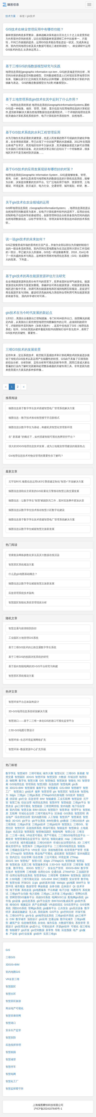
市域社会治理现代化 (64, 842)
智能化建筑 (57, 838)
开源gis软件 (62, 926)
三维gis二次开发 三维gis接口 (57, 893)
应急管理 (33, 798)
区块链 (58, 813)
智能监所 (62, 828)
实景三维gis (50, 933)
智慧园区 (20, 776)
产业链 (13, 933)
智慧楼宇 (76, 787)
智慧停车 (54, 802)
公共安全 (63, 908)
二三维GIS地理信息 (65, 846)
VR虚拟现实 (55, 904)
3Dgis (46, 860)
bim (17, 860)
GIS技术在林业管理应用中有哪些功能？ (35, 29)
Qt (74, 886)
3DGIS (30, 776)
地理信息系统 (40, 802)
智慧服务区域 (40, 864)
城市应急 (52, 922)
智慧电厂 (25, 860)
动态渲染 (18, 831)
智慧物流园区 (43, 831)
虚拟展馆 (59, 853)
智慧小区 (37, 860)
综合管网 (26, 857)
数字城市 (21, 919)
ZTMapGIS (57, 860)
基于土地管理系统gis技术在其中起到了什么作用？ (42, 99)
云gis (35, 882)
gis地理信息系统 (44, 915)
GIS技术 (70, 795)
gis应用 (43, 919)
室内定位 (15, 857)
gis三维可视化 (23, 806)
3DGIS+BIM (16, 787)
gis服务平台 (49, 908)
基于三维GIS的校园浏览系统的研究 (29, 656)
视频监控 (26, 904)
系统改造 (26, 890)
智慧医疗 (53, 809)
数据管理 (31, 886)
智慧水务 (74, 791)
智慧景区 (63, 791)
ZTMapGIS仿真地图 (53, 795)
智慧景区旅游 (13, 1001)
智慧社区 (60, 773)
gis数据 (64, 820)
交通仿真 (56, 871)
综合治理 (26, 802)
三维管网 (53, 875)
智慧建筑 (53, 787)
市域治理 (73, 776)
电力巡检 (34, 893)
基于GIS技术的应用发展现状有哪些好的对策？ (39, 169)
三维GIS (71, 773)
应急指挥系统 (34, 828)
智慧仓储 (15, 882)
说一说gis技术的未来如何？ (26, 239)
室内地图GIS (13, 971)
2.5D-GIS (54, 864)
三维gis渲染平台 (43, 846)
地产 (75, 930)
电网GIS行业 (59, 897)
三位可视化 (50, 857)
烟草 (37, 791)
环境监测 (64, 857)
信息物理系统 (29, 922)
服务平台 (41, 787)
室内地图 (65, 806)
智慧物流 (50, 780)
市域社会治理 (26, 813)
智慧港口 (19, 791)
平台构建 (53, 890)
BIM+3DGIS (39, 809)
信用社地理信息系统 (21, 875)
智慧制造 (76, 875)
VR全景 (35, 849)
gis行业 (23, 798)
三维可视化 (35, 773)
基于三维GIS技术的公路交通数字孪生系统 (32, 647)
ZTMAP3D (69, 871)
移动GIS (14, 904)
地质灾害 (66, 864)
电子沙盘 (64, 890)
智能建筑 (51, 798)
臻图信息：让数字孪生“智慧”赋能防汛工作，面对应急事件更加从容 (46, 500)
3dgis (13, 795)
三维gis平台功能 (19, 893)
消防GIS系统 (19, 908)
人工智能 (53, 817)
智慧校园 (66, 802)
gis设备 (16, 900)
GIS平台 (54, 911)
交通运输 (54, 919)
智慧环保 (40, 776)
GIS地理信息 (17, 784)
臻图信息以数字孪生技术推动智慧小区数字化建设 (37, 510)
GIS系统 (68, 813)
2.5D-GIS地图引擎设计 (21, 730)
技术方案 (10, 16)
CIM (12, 919)
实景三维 (26, 864)
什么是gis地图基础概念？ (23, 574)
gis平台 (26, 820)
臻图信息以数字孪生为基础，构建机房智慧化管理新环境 (40, 427)
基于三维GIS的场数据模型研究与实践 (33, 66)
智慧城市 (22, 773)
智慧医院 (29, 831)
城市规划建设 (28, 842)
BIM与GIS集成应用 (62, 900)
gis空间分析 (67, 911)
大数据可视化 (66, 922)
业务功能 (54, 886)
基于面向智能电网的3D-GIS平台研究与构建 (33, 666)
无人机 (33, 911)
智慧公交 (70, 831)
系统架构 (43, 911)
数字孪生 (11, 773)
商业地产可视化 (44, 853)
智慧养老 (64, 809)
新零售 (49, 930)
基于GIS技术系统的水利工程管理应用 (33, 132)
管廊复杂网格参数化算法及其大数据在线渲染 (34, 555)
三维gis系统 (33, 795)
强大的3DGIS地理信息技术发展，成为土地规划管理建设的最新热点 (47, 446)
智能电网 (58, 831)
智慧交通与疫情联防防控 (23, 628)
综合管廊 (38, 857)
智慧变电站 (40, 875)
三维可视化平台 (44, 813)
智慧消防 (42, 784)
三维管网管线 (51, 806)
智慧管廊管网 (13, 1015)
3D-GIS (16, 820)
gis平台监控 (43, 900)
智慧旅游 (62, 780)
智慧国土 (67, 824)
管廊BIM (64, 875)
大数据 (62, 776)
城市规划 (20, 886)
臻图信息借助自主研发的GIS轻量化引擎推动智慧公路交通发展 (44, 491)
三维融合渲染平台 (20, 849)
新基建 (81, 773)
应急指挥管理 (13, 1044)
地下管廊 (15, 890)
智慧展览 (76, 817)
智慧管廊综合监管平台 (27, 838)
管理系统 (31, 784)
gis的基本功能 (47, 882)
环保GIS (26, 882)
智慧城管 (11, 1059)
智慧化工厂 (12, 1081)
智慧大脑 (33, 780)
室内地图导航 (39, 817)
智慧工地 (15, 802)
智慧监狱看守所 (14, 1088)
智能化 (72, 780)
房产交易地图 (39, 904)
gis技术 (29, 791)
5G (79, 780)
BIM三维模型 (60, 879)
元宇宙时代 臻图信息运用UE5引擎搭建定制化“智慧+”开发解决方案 (46, 481)
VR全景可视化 (34, 835)
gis (54, 791)
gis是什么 (34, 926)
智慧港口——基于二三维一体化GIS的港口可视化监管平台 (41, 720)
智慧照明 (80, 813)
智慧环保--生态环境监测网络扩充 (27, 739)
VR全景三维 (12, 979)
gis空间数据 (37, 930)
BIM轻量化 (53, 820)
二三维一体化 (17, 835)
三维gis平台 (79, 802)
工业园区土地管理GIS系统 (23, 637)
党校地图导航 (55, 849)
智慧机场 (15, 864)
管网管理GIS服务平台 (22, 897)
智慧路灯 (71, 853)
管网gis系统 (35, 908)
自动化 (41, 922)
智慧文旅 (26, 809)
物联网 (13, 780)
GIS (41, 780)
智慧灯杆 (20, 828)
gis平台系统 (38, 820)
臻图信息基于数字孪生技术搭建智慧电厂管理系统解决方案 (42, 408)
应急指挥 (54, 784)
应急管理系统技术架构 (21, 593)
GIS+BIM (64, 787)
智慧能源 (37, 806)
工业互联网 (63, 798)
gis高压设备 (76, 908)
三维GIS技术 (77, 820)
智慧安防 (52, 776)
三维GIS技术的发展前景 (23, 349)
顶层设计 (32, 919)
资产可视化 (50, 835)
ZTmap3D (16, 853)
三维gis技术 (38, 824)
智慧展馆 (30, 787)
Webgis (61, 882)
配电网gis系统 (76, 897)
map (67, 838)
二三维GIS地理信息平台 (71, 835)
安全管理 (74, 879)
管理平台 (76, 809)
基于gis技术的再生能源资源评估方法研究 (35, 276)
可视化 (75, 926)
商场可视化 (49, 828)
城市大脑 (48, 773)
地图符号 (76, 890)
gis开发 (25, 930)
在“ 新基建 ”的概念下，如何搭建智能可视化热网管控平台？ (42, 436)
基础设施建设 (19, 911)
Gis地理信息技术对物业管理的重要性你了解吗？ (36, 455)
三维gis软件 (53, 824)
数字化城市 (66, 919)
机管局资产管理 (73, 849)
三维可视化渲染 (30, 879)
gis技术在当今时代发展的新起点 (29, 313)
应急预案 (66, 930)
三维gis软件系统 (64, 915)
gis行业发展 (25, 933)
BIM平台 (81, 882)
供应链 (13, 798)
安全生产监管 (13, 1030)
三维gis (21, 795)
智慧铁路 (70, 860)
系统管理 (80, 922)
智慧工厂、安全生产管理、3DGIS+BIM (57, 868)
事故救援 (43, 886)
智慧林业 (74, 828)
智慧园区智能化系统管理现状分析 (28, 602)
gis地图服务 (39, 890)
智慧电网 (65, 784)
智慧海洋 (27, 846)
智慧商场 (28, 853)
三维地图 (31, 871)
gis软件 (37, 933)
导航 (57, 930)
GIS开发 (14, 842)
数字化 (22, 780)
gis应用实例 (21, 926)
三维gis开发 (24, 824)
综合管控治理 (22, 817)
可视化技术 (48, 926)
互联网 (13, 813)
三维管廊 (78, 864)
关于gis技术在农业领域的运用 (27, 202)
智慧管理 (46, 791)
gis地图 (71, 882)
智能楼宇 (15, 930)
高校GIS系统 (43, 897)
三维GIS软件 (44, 842)
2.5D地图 (15, 879)
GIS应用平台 (71, 904)
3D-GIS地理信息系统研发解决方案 (28, 711)
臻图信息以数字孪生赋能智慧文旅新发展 (31, 529)
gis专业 (30, 915)
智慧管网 (20, 871)
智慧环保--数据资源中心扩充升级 (27, 749)
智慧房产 (65, 817)
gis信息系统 (28, 900)
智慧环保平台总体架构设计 (24, 701)
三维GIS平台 (17, 915)
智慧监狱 (77, 798)
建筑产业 (15, 922)
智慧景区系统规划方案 (21, 564)
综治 (44, 849)
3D (79, 842)
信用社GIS (44, 871)
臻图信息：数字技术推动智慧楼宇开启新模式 (34, 417)
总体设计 (66, 886)
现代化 (45, 838)
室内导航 (15, 809)
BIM (42, 798)
